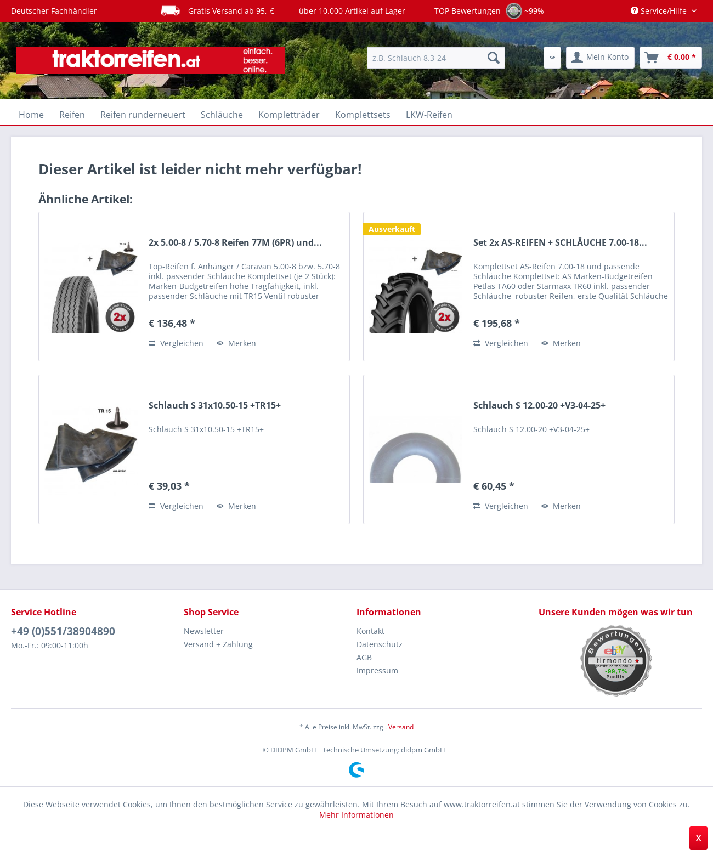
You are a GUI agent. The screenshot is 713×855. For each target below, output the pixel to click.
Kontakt (370, 631)
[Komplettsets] (362, 114)
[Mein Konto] (600, 58)
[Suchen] (493, 58)
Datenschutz (379, 644)
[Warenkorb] (671, 58)
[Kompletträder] (289, 114)
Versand (401, 727)
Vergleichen (176, 343)
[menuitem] (436, 58)
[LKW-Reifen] (429, 114)
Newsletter (204, 631)
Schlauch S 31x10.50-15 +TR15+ (215, 405)
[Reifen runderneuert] (143, 114)
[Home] (31, 114)
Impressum (377, 670)
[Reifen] (72, 114)
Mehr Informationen (356, 814)
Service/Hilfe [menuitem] (660, 10)
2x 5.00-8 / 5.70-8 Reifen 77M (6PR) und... (235, 242)
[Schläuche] (222, 114)
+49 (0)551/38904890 (63, 631)
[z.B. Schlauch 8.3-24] (436, 58)
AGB (364, 657)
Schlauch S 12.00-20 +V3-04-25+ (539, 405)
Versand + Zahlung (218, 644)
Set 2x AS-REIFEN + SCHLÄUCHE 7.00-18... (560, 242)
